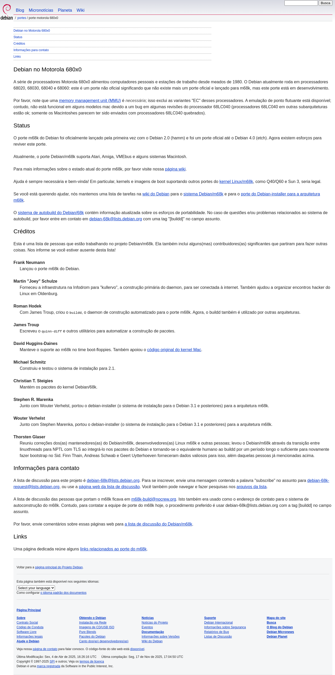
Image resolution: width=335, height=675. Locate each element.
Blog (20, 10)
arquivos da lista (251, 487)
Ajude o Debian (28, 641)
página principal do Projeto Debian (58, 567)
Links (17, 56)
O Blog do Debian (280, 627)
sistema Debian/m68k (204, 194)
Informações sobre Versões (160, 636)
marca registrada (48, 666)
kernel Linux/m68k (236, 181)
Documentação (153, 632)
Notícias (148, 618)
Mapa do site (276, 618)
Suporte (210, 618)
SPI (52, 661)
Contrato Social (27, 622)
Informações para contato (31, 50)
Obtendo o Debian (92, 618)
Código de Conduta (30, 627)
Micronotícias (41, 10)
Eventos (147, 627)
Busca (271, 622)
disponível (137, 649)
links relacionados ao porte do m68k (113, 549)
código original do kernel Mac (174, 349)
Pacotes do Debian (92, 636)
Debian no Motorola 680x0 (31, 30)
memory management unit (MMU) (90, 100)
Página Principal (29, 610)
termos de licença (92, 661)
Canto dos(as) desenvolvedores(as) (103, 641)
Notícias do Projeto (155, 622)
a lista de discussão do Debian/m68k (158, 524)
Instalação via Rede (92, 622)
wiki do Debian (155, 194)
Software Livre (27, 632)
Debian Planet (277, 636)
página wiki (175, 169)
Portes (21, 18)
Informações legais (30, 636)
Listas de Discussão (218, 636)
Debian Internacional (218, 622)
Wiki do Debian (152, 641)
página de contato (45, 649)
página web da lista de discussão (109, 487)
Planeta (65, 10)
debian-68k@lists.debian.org (115, 219)
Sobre (21, 618)
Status (17, 37)
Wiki (81, 10)
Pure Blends (87, 632)
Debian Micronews (280, 632)
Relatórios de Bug (216, 632)
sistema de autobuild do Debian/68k (51, 212)
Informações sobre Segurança (225, 627)
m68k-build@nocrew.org (153, 499)
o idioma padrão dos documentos (63, 593)
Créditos (19, 43)
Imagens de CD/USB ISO (96, 627)
